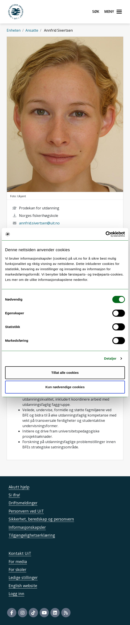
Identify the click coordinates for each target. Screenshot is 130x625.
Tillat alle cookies (65, 372)
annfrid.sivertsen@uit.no (39, 223)
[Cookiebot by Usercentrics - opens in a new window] (105, 234)
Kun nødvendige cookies (65, 387)
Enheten (14, 30)
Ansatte (31, 30)
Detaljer (110, 358)
